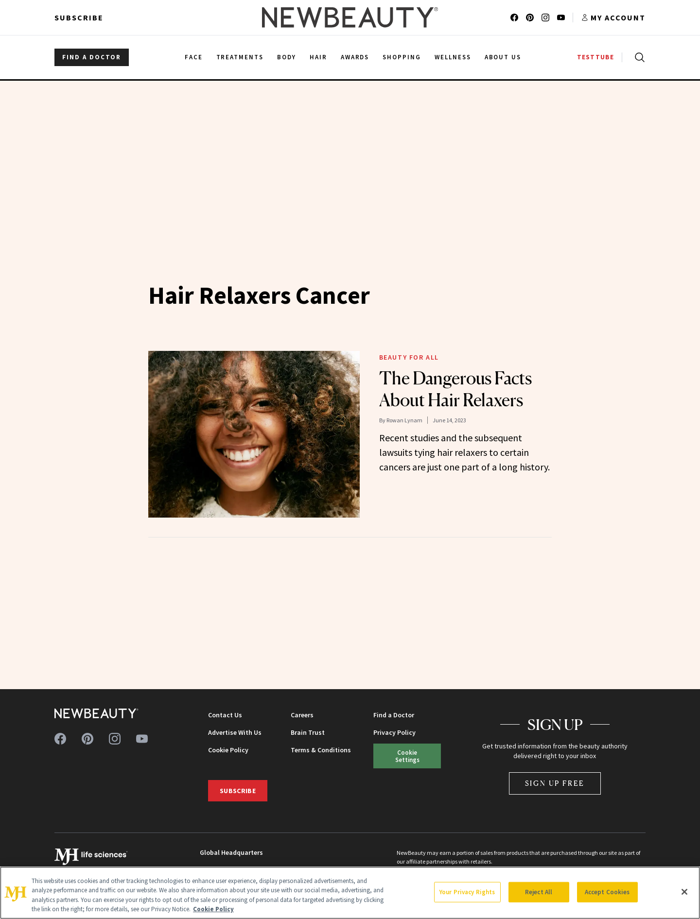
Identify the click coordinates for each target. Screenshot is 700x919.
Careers (302, 715)
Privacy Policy (394, 732)
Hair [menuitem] (318, 57)
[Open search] (638, 57)
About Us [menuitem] (503, 57)
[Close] (684, 891)
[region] (350, 893)
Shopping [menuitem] (402, 57)
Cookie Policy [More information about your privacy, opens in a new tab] (213, 909)
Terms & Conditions (321, 750)
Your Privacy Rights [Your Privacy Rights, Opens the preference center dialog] (467, 892)
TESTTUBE (595, 57)
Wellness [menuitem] (453, 57)
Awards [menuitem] (355, 57)
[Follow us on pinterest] (530, 17)
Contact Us (225, 715)
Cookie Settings (407, 755)
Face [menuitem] (194, 57)
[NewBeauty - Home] (350, 17)
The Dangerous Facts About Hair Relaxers (455, 389)
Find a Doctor (393, 715)
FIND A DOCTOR (91, 57)
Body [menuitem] (286, 57)
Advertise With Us (235, 732)
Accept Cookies (607, 892)
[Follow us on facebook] (514, 17)
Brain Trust (308, 732)
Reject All (538, 892)
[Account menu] (613, 17)
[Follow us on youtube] (561, 17)
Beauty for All (409, 357)
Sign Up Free (555, 783)
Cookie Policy (228, 750)
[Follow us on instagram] (545, 17)
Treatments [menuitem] (240, 57)
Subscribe (79, 17)
